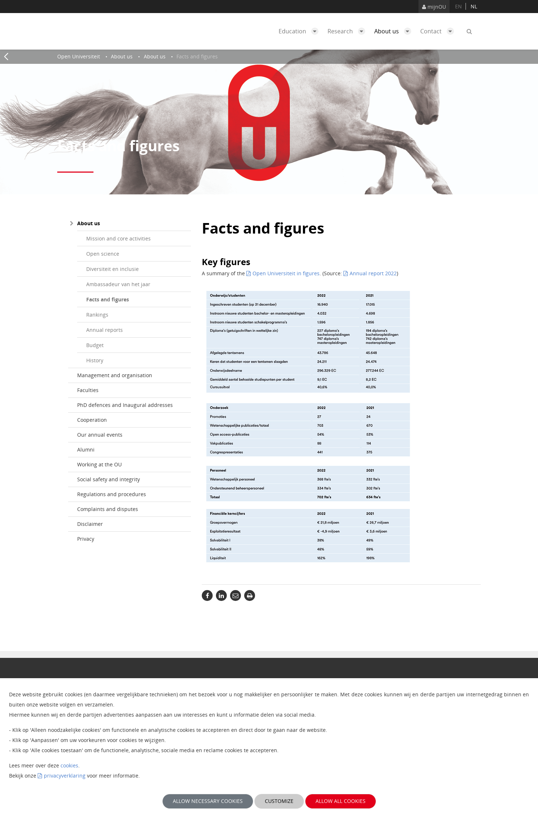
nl (474, 6)
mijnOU (434, 6)
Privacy (85, 538)
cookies (69, 765)
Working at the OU (99, 464)
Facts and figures (107, 299)
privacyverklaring (65, 775)
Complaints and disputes (107, 509)
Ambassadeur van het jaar (118, 284)
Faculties (88, 390)
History (94, 360)
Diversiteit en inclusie (112, 268)
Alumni (86, 449)
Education (300, 31)
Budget (95, 345)
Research (348, 31)
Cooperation (92, 419)
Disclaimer (90, 523)
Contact (439, 31)
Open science (102, 253)
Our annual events (99, 434)
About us (394, 31)
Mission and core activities (118, 238)
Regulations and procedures (111, 494)
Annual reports (104, 329)
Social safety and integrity (108, 479)
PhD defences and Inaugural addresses (125, 404)
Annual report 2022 (373, 273)
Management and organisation (114, 375)
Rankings (97, 314)
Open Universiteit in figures (286, 273)
